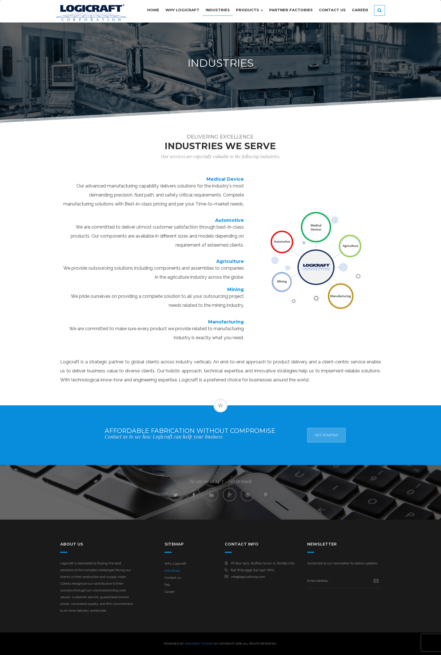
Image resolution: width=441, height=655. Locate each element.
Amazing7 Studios (199, 643)
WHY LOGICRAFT (182, 10)
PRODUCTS (249, 10)
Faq (167, 585)
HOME (153, 10)
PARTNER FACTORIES (291, 10)
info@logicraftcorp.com (248, 577)
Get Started (404, 435)
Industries (172, 571)
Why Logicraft (175, 563)
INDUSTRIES (218, 10)
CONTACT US (332, 10)
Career (360, 10)
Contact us (173, 578)
